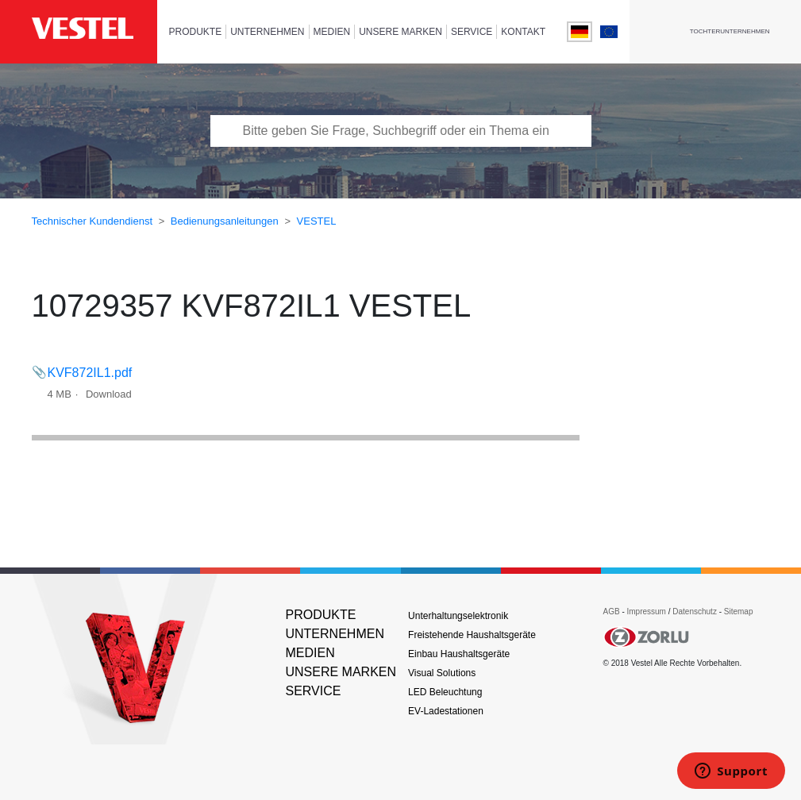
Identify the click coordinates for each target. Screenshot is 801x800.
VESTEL (317, 221)
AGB (611, 611)
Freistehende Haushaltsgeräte (472, 634)
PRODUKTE (195, 31)
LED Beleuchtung (445, 692)
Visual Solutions (442, 673)
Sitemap (738, 611)
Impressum (647, 611)
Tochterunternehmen (730, 31)
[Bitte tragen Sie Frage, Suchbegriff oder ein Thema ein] (400, 131)
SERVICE (471, 31)
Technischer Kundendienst (92, 221)
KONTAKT (523, 31)
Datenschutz (694, 611)
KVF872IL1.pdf (90, 372)
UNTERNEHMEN (267, 31)
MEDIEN (332, 31)
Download (109, 394)
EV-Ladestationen (445, 711)
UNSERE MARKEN (400, 31)
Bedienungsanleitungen (225, 221)
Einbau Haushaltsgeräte (459, 654)
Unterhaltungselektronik (458, 615)
